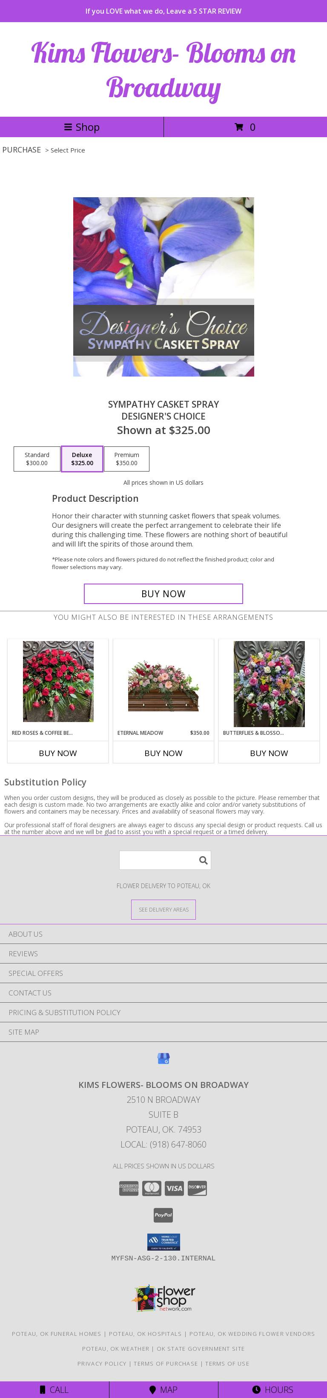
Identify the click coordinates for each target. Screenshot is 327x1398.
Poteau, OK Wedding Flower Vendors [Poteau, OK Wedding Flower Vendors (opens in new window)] (252, 1334)
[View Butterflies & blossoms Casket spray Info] (269, 684)
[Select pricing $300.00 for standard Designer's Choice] (37, 459)
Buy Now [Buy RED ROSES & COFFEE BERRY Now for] (58, 753)
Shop (82, 127)
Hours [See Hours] (272, 1389)
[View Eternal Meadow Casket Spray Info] (163, 684)
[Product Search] (165, 860)
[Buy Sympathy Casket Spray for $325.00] (163, 594)
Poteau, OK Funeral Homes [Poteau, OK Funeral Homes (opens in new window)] (57, 1334)
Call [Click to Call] (54, 1389)
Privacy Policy (101, 1363)
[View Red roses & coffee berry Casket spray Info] (58, 684)
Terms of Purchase (166, 1363)
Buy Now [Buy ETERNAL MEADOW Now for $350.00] (163, 753)
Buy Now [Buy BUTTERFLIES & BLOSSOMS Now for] (269, 753)
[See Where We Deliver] (163, 909)
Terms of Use (227, 1363)
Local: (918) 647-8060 (163, 1144)
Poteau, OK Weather (115, 1348)
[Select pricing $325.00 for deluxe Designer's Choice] (82, 459)
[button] (163, 1242)
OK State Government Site (201, 1348)
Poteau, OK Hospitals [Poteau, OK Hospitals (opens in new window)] (145, 1334)
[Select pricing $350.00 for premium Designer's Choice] (126, 459)
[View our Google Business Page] (163, 1062)
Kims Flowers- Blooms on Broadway (163, 69)
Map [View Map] (163, 1389)
